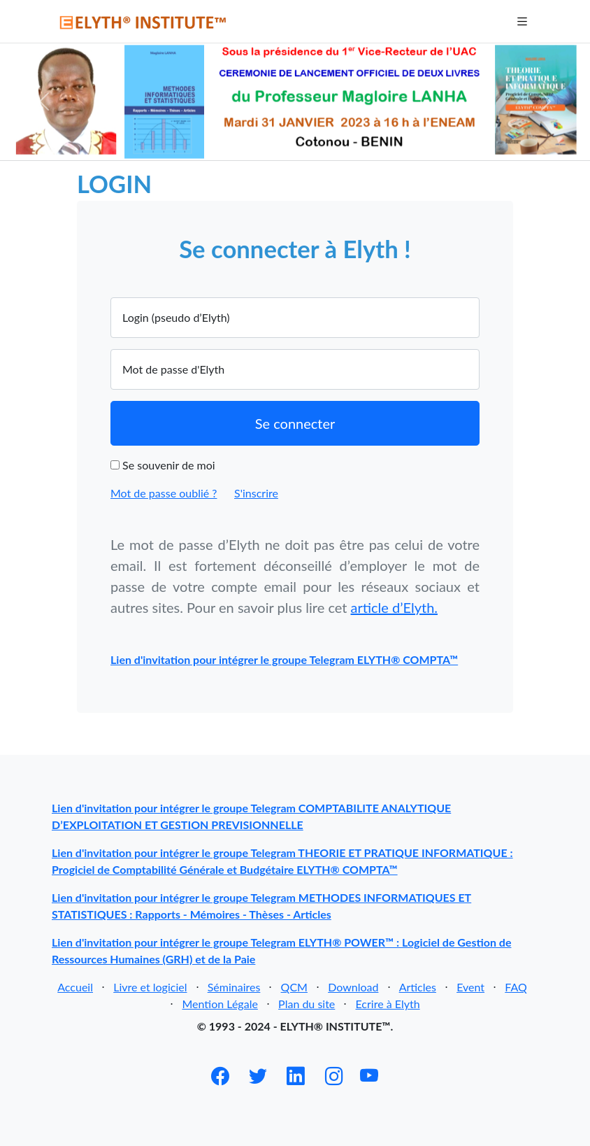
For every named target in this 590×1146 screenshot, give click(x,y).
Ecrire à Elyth (388, 1003)
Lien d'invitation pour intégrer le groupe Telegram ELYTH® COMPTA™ (284, 659)
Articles (417, 986)
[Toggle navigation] (520, 21)
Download (353, 986)
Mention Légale (219, 1003)
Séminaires (234, 986)
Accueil (75, 986)
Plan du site (306, 1003)
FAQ (515, 986)
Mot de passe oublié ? (163, 493)
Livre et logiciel (150, 986)
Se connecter (295, 423)
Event (470, 986)
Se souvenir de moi (168, 465)
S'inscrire (256, 493)
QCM (294, 986)
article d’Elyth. (394, 607)
